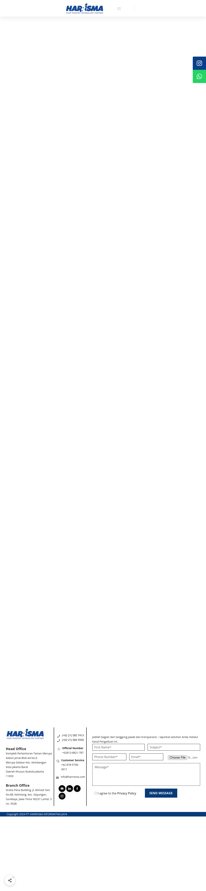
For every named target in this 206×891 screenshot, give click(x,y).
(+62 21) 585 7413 (73, 735)
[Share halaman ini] (10, 880)
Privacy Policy (126, 793)
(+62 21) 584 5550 (73, 740)
